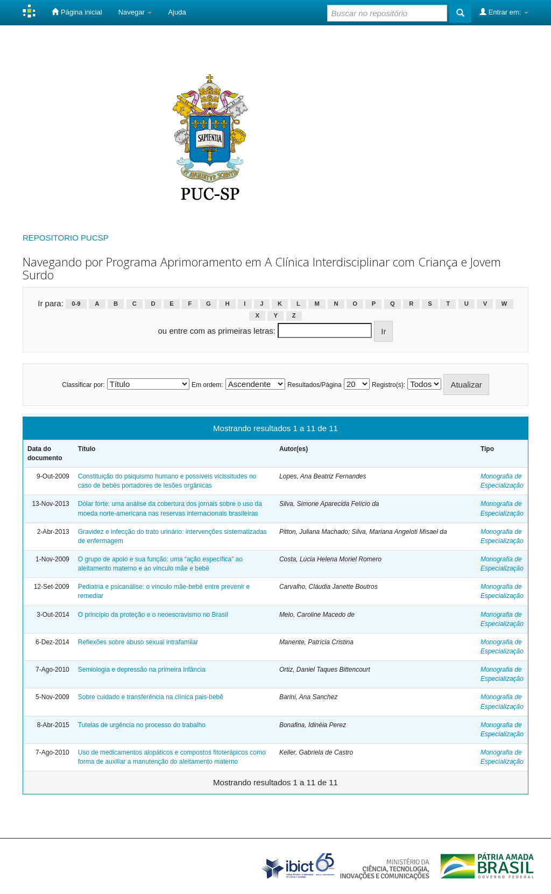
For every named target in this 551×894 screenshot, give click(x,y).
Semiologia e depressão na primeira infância (142, 669)
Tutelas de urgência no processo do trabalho (142, 725)
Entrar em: (503, 12)
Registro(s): (388, 385)
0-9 (76, 304)
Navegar (135, 12)
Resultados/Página (314, 385)
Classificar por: (83, 385)
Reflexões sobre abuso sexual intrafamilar (138, 642)
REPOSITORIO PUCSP (66, 237)
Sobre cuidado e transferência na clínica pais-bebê (150, 697)
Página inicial (77, 12)
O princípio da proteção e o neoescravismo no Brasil (153, 614)
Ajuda (177, 12)
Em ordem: (207, 385)
